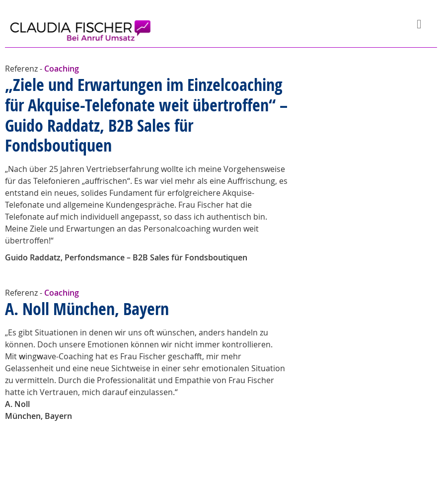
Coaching (61, 68)
